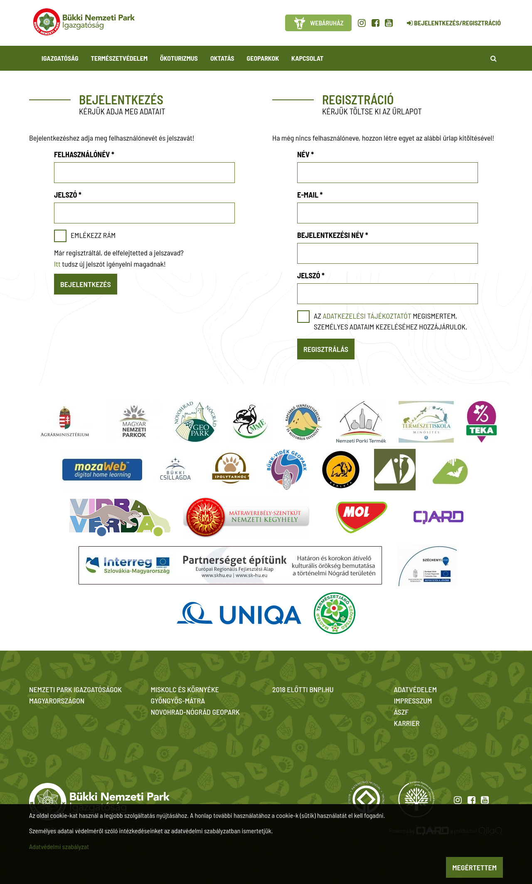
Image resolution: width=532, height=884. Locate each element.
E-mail (310, 194)
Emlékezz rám (93, 235)
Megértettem (474, 867)
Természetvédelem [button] (119, 58)
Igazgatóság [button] (60, 58)
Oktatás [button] (222, 58)
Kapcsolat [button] (307, 58)
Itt (57, 263)
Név (305, 154)
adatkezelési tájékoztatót (367, 315)
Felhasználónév (84, 154)
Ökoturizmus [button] (179, 58)
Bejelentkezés (85, 284)
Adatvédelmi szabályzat (59, 846)
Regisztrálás (325, 349)
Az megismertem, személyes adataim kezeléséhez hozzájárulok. (390, 321)
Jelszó (67, 194)
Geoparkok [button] (263, 58)
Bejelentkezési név (332, 235)
